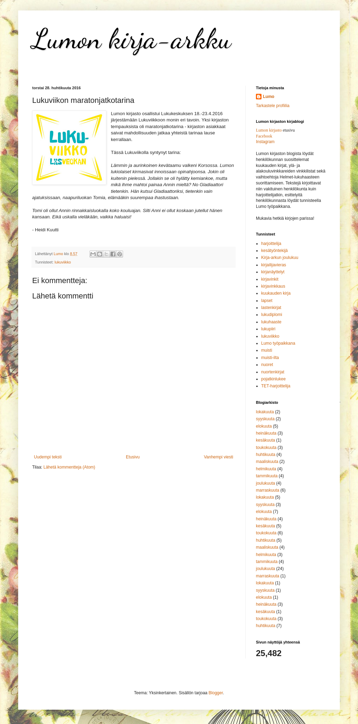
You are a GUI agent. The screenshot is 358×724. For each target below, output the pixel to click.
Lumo (268, 96)
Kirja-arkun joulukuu (279, 257)
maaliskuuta (267, 461)
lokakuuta (265, 411)
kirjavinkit (269, 279)
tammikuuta (267, 475)
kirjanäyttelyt (273, 271)
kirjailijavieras (273, 264)
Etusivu (132, 457)
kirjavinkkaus (273, 286)
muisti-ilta (270, 357)
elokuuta (264, 426)
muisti (266, 350)
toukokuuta (266, 447)
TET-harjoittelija (275, 386)
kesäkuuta (265, 440)
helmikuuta (266, 468)
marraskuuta (267, 490)
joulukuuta (265, 483)
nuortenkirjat (272, 372)
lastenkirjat (271, 307)
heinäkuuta (266, 433)
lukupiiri (268, 328)
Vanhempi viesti (218, 457)
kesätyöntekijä (274, 250)
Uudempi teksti (48, 457)
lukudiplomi (271, 314)
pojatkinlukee (273, 379)
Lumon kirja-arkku (131, 38)
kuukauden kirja (276, 293)
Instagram (265, 141)
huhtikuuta (265, 454)
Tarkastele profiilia (272, 105)
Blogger (216, 692)
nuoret (267, 364)
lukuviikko (63, 262)
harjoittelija (271, 243)
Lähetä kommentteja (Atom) (69, 467)
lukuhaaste (271, 321)
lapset (266, 300)
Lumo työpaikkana (278, 343)
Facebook (264, 136)
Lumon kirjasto (269, 130)
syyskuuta (265, 418)
